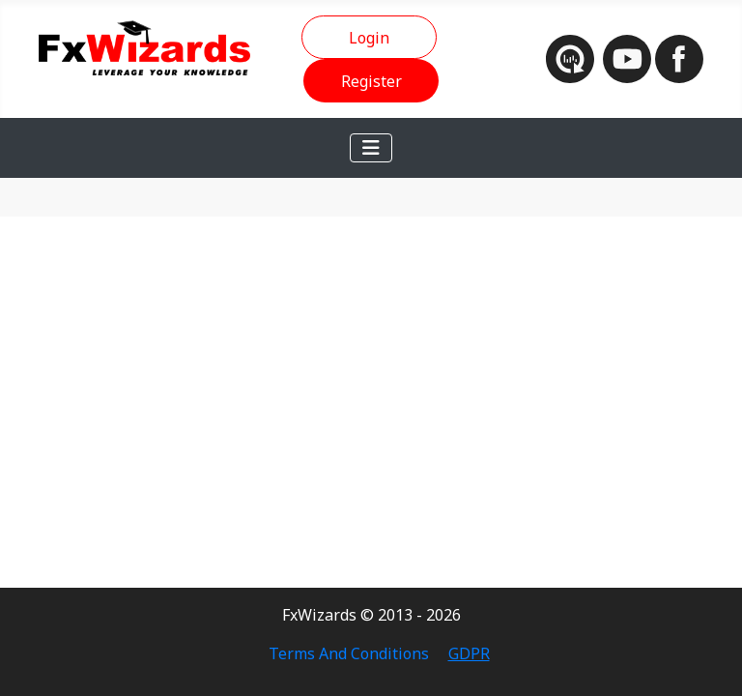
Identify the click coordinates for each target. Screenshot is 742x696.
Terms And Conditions (349, 653)
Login (369, 37)
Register (371, 81)
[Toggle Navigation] (371, 147)
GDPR (469, 653)
